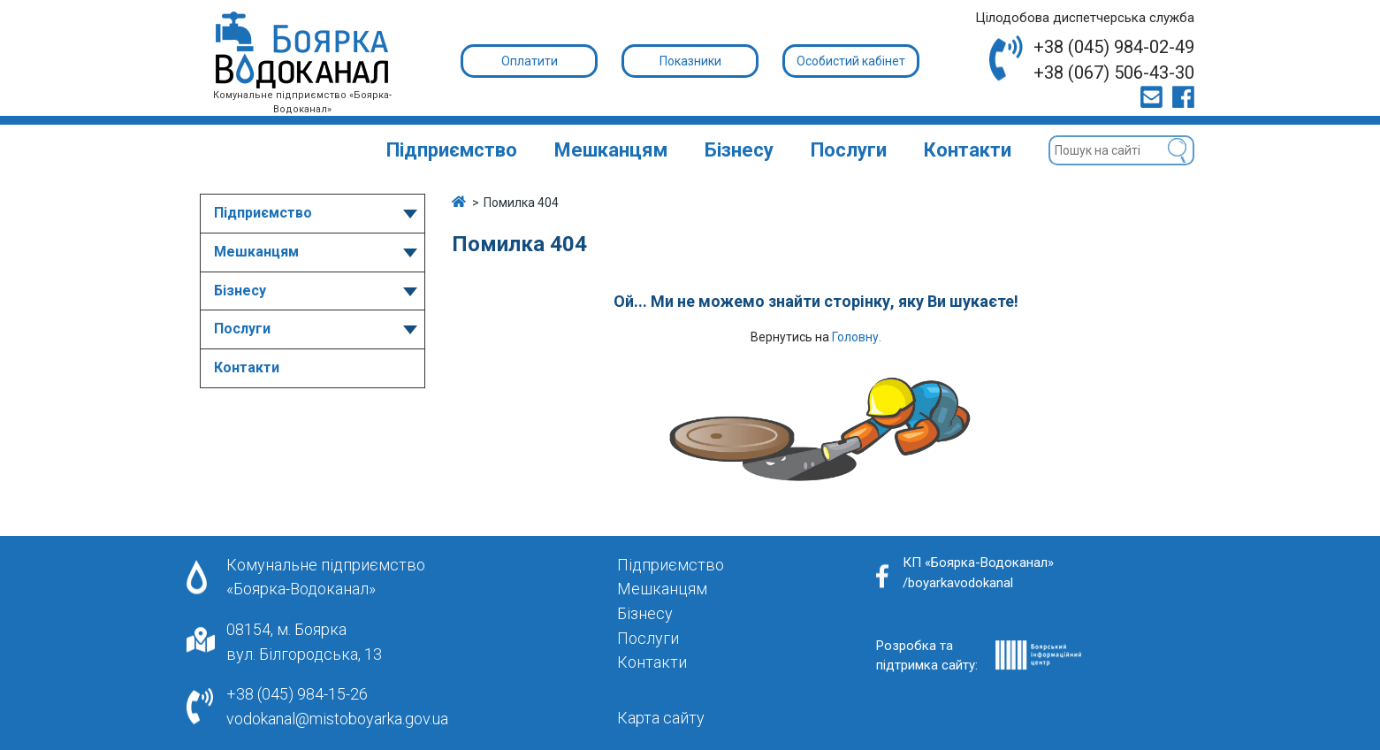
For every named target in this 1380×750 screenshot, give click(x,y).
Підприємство (451, 150)
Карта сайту (661, 717)
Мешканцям (610, 150)
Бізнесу (739, 150)
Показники (690, 61)
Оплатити (529, 61)
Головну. (856, 337)
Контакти (967, 150)
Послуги (849, 150)
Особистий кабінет (851, 61)
